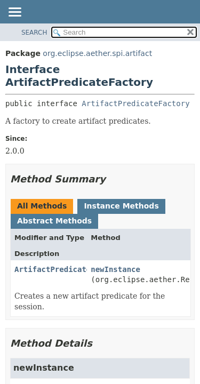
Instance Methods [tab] (121, 206)
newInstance (115, 269)
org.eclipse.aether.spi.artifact (97, 53)
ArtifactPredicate (52, 269)
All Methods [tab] (42, 206)
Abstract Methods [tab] (54, 221)
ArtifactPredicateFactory (135, 103)
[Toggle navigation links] (14, 12)
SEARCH (34, 32)
